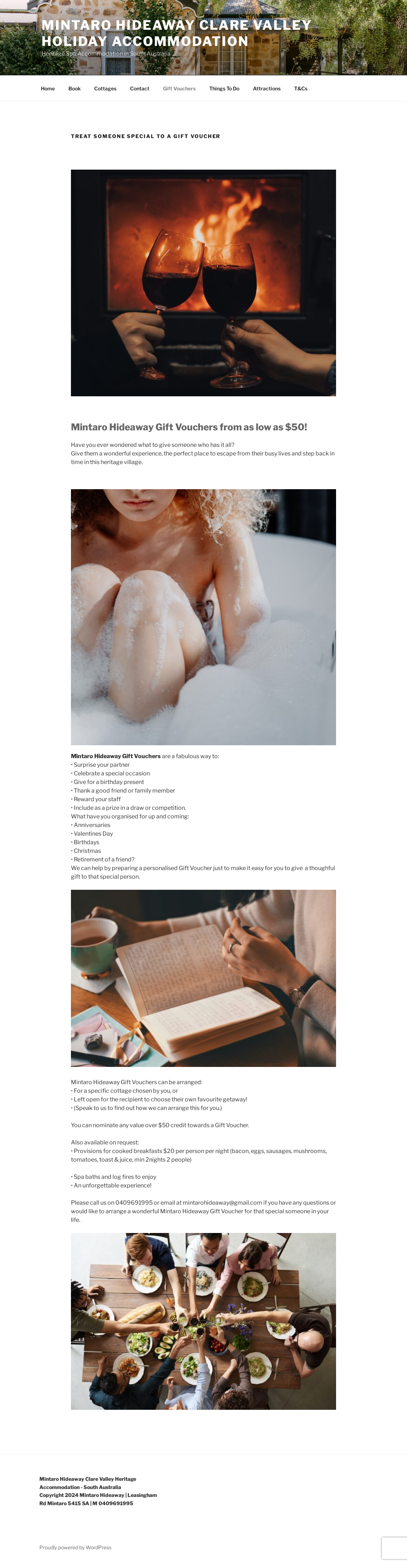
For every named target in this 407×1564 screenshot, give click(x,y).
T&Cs (300, 88)
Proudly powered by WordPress (75, 1547)
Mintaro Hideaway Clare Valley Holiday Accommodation (177, 33)
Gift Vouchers (179, 88)
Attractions (267, 88)
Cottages (105, 88)
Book (74, 88)
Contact (139, 88)
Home (48, 88)
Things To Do (224, 88)
